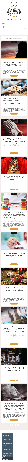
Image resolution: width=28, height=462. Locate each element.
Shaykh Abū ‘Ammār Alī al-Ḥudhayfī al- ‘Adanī (6, 435)
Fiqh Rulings (7, 145)
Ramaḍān (10, 107)
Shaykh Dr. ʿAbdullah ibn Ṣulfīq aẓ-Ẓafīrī (18, 107)
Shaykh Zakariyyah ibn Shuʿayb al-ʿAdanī (7, 453)
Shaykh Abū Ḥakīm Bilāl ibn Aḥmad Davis (7, 437)
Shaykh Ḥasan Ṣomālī (6, 449)
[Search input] (14, 32)
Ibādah (10, 145)
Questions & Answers (14, 19)
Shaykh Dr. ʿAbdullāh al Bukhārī (7, 443)
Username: (3, 23)
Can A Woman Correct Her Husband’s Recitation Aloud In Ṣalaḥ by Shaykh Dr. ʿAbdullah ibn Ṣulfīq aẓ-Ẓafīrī (14, 369)
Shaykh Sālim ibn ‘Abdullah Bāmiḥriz (6, 451)
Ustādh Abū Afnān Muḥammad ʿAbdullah (7, 456)
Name (8, 335)
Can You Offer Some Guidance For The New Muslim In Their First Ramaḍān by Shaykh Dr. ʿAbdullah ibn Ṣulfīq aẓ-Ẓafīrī (14, 253)
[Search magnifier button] (25, 32)
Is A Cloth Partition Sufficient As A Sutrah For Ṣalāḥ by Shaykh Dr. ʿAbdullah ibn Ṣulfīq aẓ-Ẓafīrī (14, 178)
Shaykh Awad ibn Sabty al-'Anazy (7, 440)
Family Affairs (7, 107)
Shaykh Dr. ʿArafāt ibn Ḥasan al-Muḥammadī (7, 447)
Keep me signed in (4, 27)
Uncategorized (5, 459)
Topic (14, 336)
